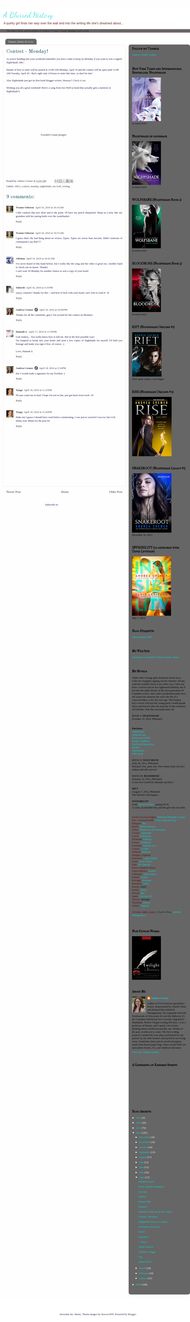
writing (66, 186)
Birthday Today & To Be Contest (155, 1211)
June (141, 1167)
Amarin (146, 902)
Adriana (20, 258)
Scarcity (142, 1191)
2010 (139, 1132)
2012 (139, 1122)
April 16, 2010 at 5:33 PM (39, 287)
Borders (136, 747)
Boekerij (146, 851)
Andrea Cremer (24, 309)
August (143, 1157)
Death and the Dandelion (151, 1186)
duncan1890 (107, 1314)
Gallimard (145, 842)
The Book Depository (143, 744)
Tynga (19, 390)
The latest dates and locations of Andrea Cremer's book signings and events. (47, 30)
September (145, 1152)
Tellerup (147, 839)
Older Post (115, 491)
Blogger (132, 1314)
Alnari (143, 889)
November (145, 1142)
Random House (148, 867)
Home (65, 491)
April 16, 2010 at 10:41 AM (40, 258)
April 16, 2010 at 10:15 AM (49, 232)
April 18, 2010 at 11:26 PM (38, 412)
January (143, 1278)
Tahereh (20, 287)
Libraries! (143, 1236)
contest (25, 186)
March (142, 1268)
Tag (140, 1256)
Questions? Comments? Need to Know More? (155, 657)
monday (34, 186)
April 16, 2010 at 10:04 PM (53, 309)
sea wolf (56, 186)
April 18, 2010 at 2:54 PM (52, 368)
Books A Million (140, 741)
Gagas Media (150, 858)
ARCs (17, 186)
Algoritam (146, 832)
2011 (139, 1127)
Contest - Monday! (148, 1216)
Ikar (143, 892)
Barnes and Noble (141, 737)
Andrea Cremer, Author (144, 54)
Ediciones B (145, 896)
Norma (151, 870)
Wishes (142, 1196)
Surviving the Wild (142, 636)
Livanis (144, 848)
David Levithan (146, 804)
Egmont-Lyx (149, 845)
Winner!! (143, 1206)
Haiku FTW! (145, 1261)
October (143, 1147)
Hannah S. (22, 331)
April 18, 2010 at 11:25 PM (38, 390)
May (141, 1172)
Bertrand (146, 880)
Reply (19, 221)
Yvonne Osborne (25, 207)
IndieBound (138, 731)
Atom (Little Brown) (165, 820)
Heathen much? (146, 1181)
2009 (139, 1284)
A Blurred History (28, 15)
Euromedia (145, 836)
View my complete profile (145, 1052)
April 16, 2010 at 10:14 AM (49, 207)
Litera (146, 883)
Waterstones (138, 750)
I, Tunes (142, 1241)
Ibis (144, 823)
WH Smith (137, 753)
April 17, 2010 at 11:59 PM (43, 331)
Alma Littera (149, 873)
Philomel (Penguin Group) (171, 817)
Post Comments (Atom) (71, 504)
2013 (139, 1117)
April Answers (145, 1246)
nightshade (45, 186)
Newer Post (13, 491)
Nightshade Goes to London (152, 1221)
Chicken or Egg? (147, 1251)
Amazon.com (139, 734)
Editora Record (147, 826)
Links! (141, 1231)
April (142, 1177)
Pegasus (145, 905)
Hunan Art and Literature (152, 829)
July (141, 1162)
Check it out (79, 80)
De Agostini (144, 864)
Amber (143, 877)
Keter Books (145, 861)
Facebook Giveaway (149, 1226)
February (144, 1273)
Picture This (144, 1201)
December (144, 1137)
